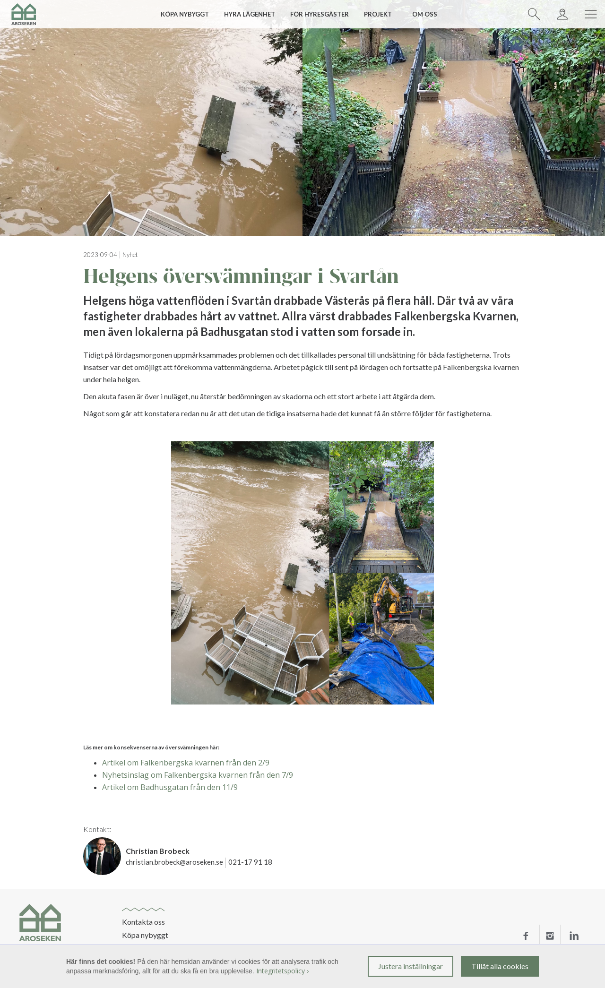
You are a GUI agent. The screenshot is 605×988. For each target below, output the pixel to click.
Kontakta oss (143, 922)
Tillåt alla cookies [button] (499, 966)
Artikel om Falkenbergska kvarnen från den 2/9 (185, 762)
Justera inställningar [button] (410, 966)
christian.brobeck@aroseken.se (174, 862)
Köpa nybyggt (145, 935)
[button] (188, 14)
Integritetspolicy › (282, 970)
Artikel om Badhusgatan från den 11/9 (170, 787)
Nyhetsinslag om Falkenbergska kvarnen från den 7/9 (197, 775)
